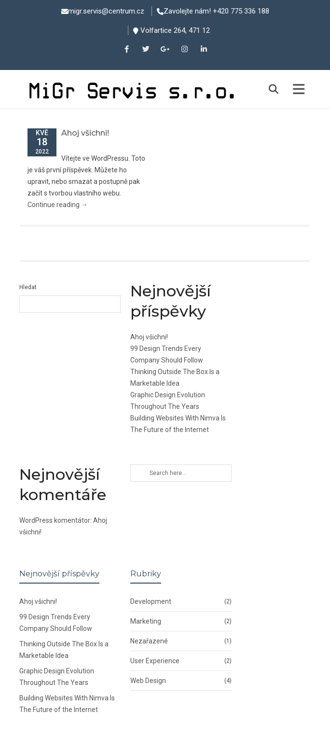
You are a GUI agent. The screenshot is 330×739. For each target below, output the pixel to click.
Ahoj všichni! (85, 133)
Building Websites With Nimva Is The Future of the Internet (67, 703)
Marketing (145, 621)
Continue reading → (58, 205)
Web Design (148, 680)
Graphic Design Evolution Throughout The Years (56, 676)
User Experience (154, 661)
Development (150, 601)
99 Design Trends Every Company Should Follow (55, 622)
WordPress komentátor (54, 520)
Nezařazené (149, 641)
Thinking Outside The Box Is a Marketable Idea (64, 649)
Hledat (28, 287)
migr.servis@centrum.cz (106, 11)
